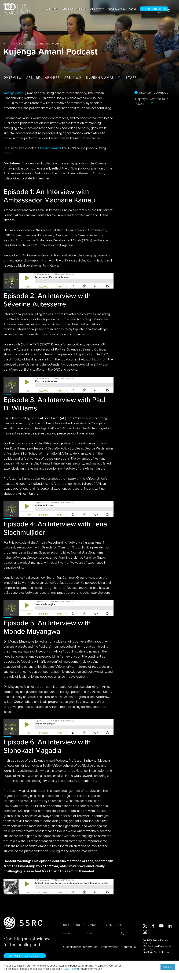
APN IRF (33, 77)
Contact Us (128, 948)
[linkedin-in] (171, 927)
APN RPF (52, 77)
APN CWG (73, 77)
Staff (131, 77)
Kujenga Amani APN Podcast (151, 101)
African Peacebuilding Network (32, 43)
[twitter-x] (146, 927)
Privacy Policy (68, 968)
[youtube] (163, 927)
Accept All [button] (168, 966)
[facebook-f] (155, 927)
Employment (109, 948)
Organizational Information (80, 948)
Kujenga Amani (101, 77)
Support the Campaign (25, 959)
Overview (12, 77)
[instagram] (146, 933)
